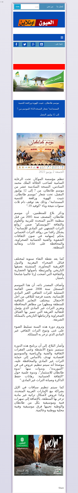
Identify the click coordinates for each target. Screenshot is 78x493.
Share (61, 488)
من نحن (50, 6)
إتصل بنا (60, 6)
